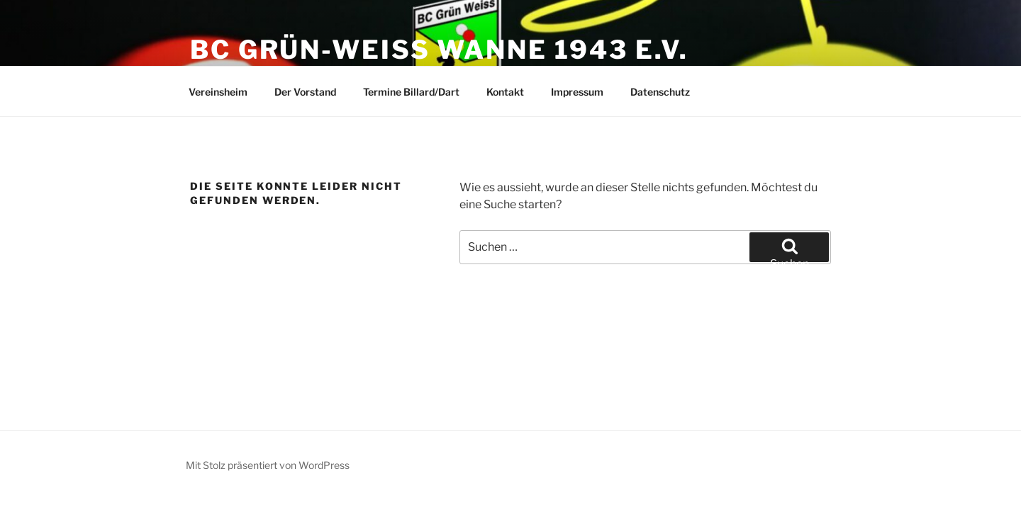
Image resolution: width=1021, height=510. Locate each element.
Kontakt (505, 92)
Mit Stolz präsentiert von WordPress (268, 465)
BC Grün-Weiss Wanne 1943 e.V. (439, 49)
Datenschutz (660, 92)
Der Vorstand (305, 92)
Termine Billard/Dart (411, 92)
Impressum (577, 92)
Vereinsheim (218, 92)
